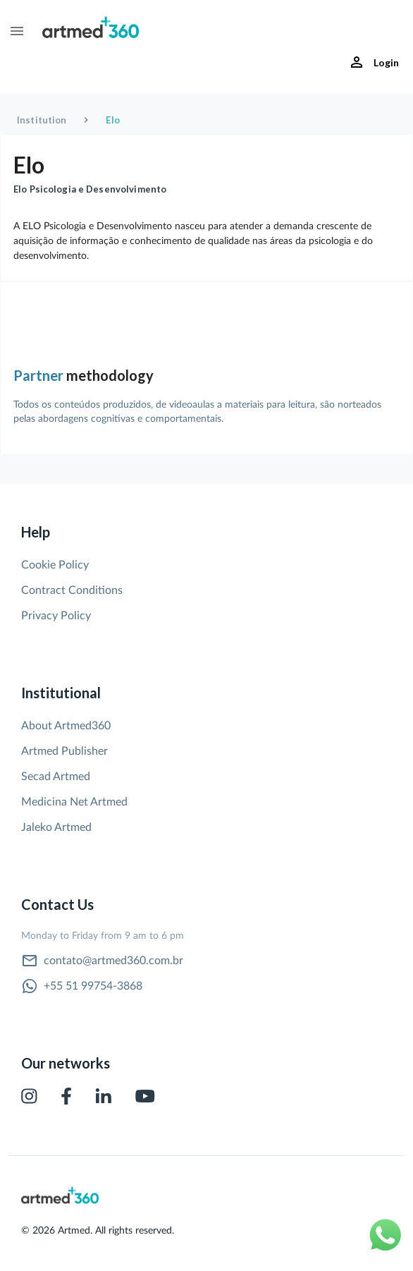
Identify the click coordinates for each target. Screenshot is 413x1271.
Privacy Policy (56, 615)
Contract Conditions (72, 590)
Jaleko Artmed (56, 827)
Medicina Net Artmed (74, 802)
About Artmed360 (66, 725)
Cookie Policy (55, 565)
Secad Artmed (55, 776)
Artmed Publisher (64, 751)
